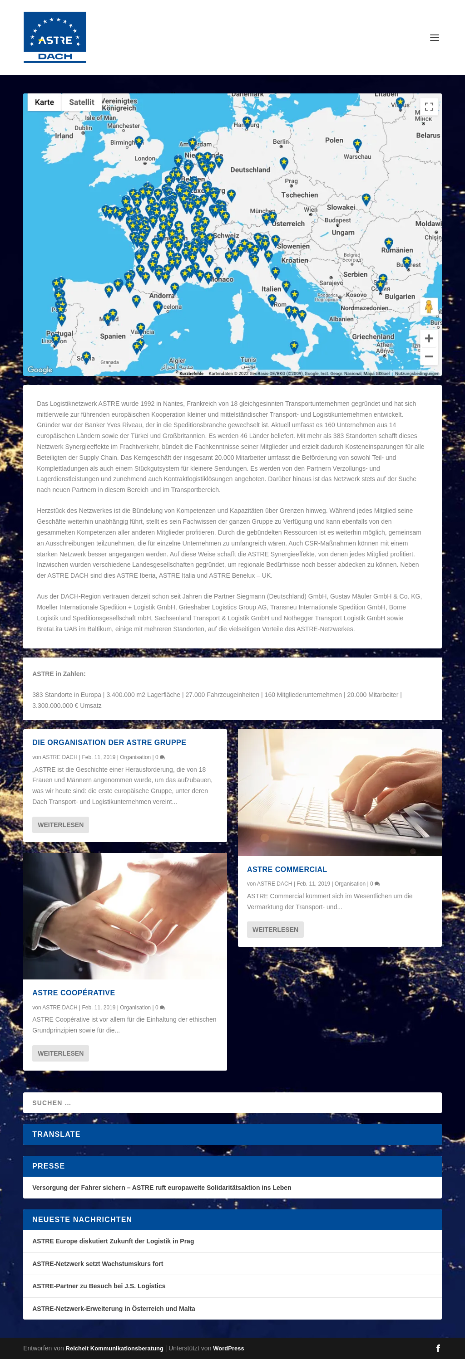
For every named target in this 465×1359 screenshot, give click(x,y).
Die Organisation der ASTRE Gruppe (109, 742)
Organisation (135, 757)
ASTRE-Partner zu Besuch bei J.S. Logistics (98, 1286)
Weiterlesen (61, 824)
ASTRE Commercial (287, 869)
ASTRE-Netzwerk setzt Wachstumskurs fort (97, 1263)
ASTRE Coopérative (73, 993)
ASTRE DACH (59, 757)
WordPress (228, 1348)
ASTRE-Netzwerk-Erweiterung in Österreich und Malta (113, 1308)
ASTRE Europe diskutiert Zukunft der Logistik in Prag (113, 1241)
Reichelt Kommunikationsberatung (114, 1348)
